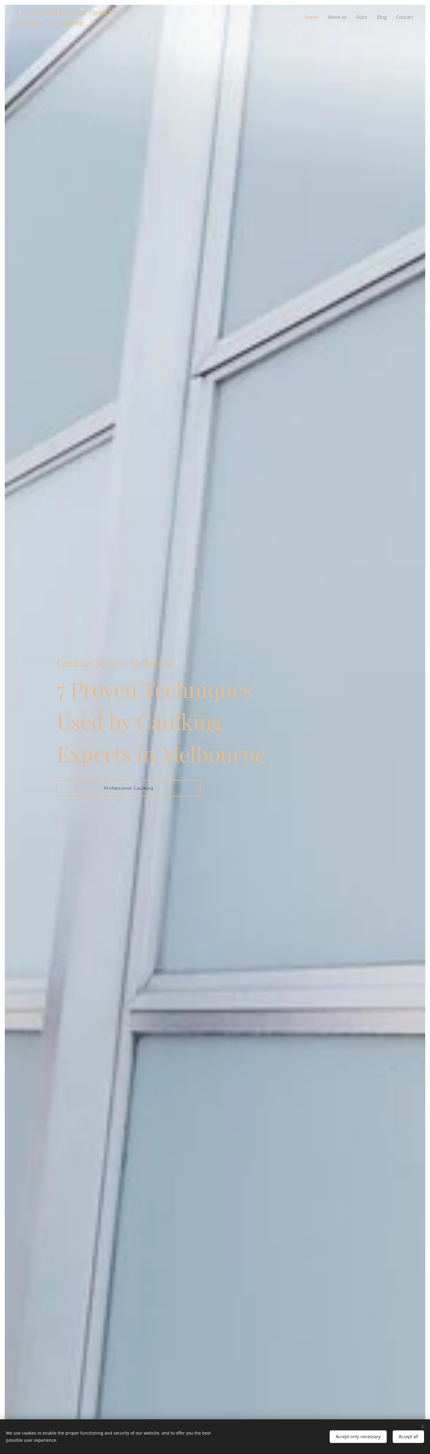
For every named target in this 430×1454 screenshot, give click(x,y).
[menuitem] (307, 17)
